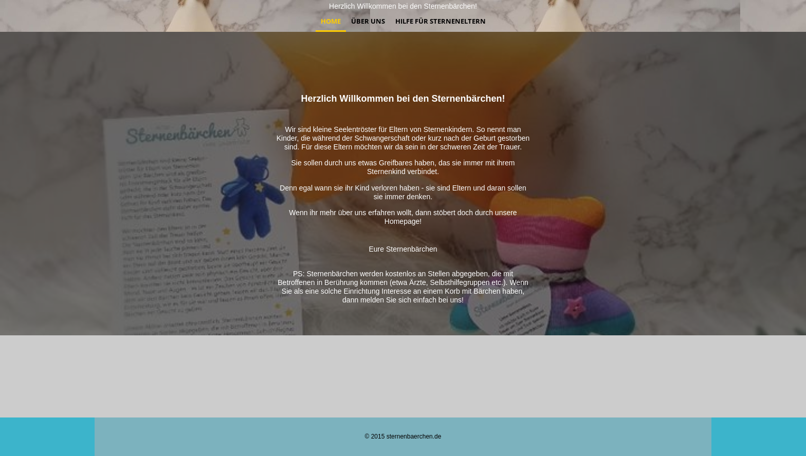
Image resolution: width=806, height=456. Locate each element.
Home (331, 21)
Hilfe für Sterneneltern (440, 21)
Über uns (368, 21)
